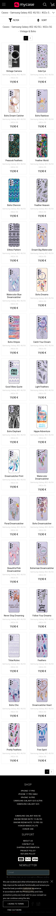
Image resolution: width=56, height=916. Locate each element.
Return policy (28, 854)
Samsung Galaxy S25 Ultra (28, 801)
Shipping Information (28, 847)
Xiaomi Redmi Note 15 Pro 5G (28, 822)
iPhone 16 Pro (28, 797)
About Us (28, 841)
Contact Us (28, 844)
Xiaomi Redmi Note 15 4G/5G (28, 819)
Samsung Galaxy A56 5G (28, 816)
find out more (14, 910)
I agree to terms (16, 904)
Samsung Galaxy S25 (28, 804)
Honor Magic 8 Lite (28, 826)
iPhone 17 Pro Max (28, 794)
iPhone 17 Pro (28, 791)
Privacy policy (28, 851)
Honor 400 (28, 829)
